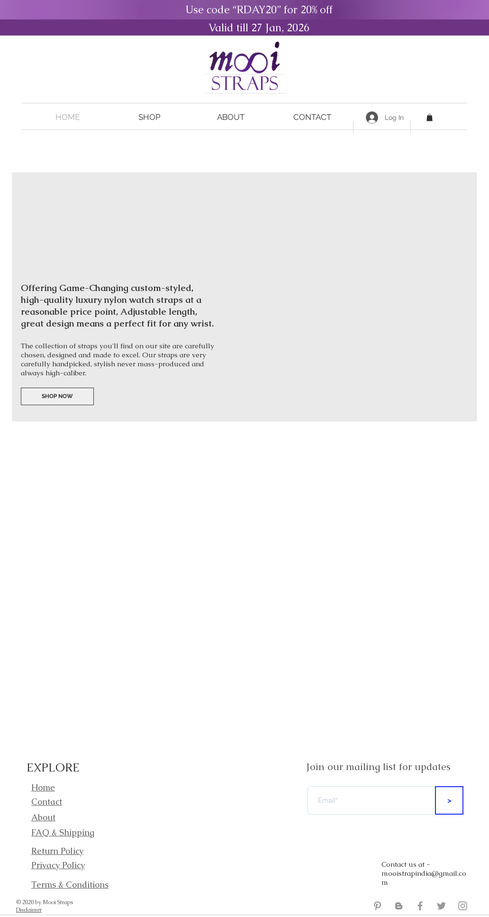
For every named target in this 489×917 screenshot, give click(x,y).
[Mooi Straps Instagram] (463, 906)
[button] (149, 117)
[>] (449, 800)
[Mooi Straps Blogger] (399, 906)
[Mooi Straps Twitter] (441, 906)
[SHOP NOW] (57, 396)
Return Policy (57, 850)
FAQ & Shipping (62, 832)
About (43, 817)
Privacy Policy (58, 865)
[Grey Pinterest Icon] (377, 906)
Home (43, 787)
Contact (46, 801)
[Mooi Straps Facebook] (420, 906)
